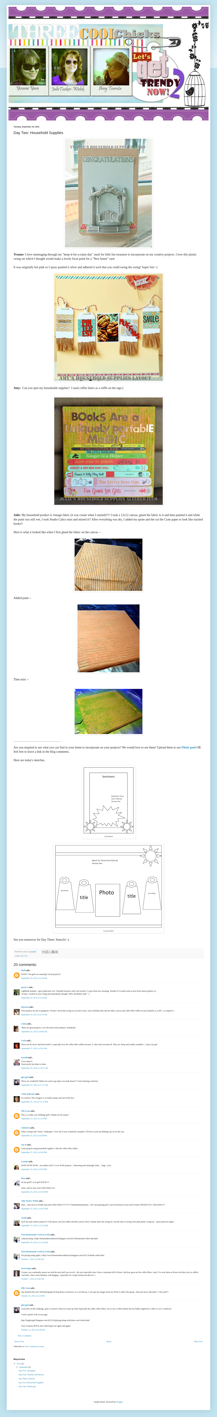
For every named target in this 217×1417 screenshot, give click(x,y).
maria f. (24, 987)
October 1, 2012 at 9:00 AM (32, 1259)
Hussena (24, 1007)
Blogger (119, 1402)
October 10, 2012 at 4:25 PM (33, 1296)
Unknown (25, 1128)
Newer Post (19, 1341)
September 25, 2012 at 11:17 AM (34, 1085)
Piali (23, 970)
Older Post (198, 1341)
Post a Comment (24, 1336)
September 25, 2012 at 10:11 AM (34, 1068)
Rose (23, 1178)
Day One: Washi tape (27, 1386)
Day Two (24, 956)
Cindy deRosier (28, 1094)
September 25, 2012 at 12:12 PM (34, 1102)
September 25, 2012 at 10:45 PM (34, 1192)
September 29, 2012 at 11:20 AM (34, 1242)
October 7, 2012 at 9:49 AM (32, 1279)
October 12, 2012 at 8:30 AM (33, 1330)
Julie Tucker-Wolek (29, 1201)
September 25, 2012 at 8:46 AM (34, 1031)
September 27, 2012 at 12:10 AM (34, 1225)
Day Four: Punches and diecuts (31, 1374)
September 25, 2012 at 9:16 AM (34, 1048)
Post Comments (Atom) (34, 1346)
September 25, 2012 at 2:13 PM (34, 1118)
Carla (23, 1040)
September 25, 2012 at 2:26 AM (34, 978)
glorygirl (25, 1077)
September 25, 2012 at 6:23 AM (34, 1014)
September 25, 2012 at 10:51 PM (34, 1208)
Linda (23, 1024)
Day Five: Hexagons (27, 1371)
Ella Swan (25, 1111)
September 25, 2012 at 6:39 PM (34, 1135)
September (23, 1367)
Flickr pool (188, 747)
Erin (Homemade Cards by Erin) (35, 1234)
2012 (19, 1364)
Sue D (23, 1145)
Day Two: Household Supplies (31, 1382)
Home (108, 1341)
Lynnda (24, 1161)
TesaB (23, 1218)
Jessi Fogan (26, 1268)
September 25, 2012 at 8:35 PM (34, 1169)
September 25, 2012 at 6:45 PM (34, 1152)
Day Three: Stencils (27, 1378)
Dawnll (24, 1057)
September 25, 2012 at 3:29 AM (34, 998)
